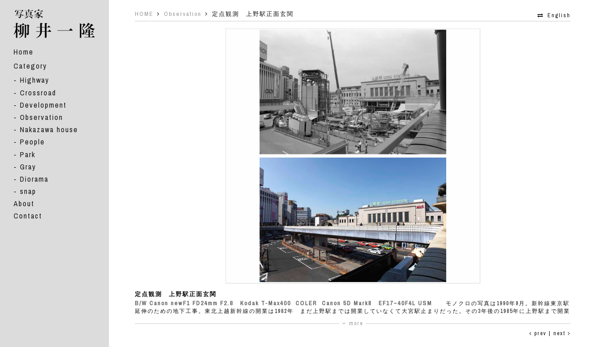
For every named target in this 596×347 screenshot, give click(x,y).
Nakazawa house (49, 129)
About (24, 203)
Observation (41, 117)
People (32, 142)
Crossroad (38, 93)
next (562, 333)
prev (538, 333)
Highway (34, 80)
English (559, 15)
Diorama (34, 179)
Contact (28, 216)
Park (27, 154)
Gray (28, 167)
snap (28, 191)
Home (24, 52)
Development (43, 105)
